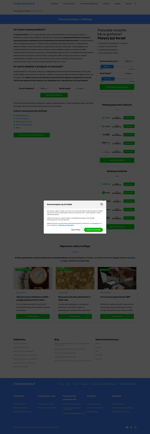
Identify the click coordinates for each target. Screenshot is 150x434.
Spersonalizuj (75, 230)
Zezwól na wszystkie (93, 230)
